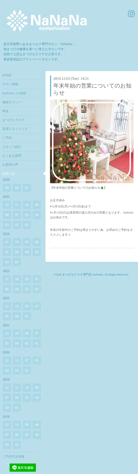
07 (17, 215)
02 (17, 188)
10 (27, 205)
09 (37, 205)
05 (27, 215)
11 (16, 205)
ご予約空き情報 (13, 456)
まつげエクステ (13, 120)
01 (27, 188)
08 (7, 215)
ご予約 (7, 137)
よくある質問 (11, 155)
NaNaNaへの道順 (14, 93)
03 (7, 188)
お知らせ (8, 173)
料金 (5, 111)
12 (7, 205)
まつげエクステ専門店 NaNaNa (82, 274)
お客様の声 (10, 164)
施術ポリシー (11, 102)
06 (17, 252)
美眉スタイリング (15, 129)
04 (37, 215)
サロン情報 (10, 84)
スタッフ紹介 (11, 147)
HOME (7, 75)
